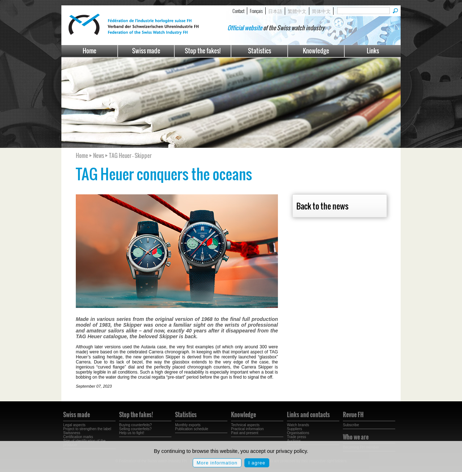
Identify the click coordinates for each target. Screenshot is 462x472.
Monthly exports (188, 425)
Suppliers (294, 429)
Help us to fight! (131, 433)
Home (89, 50)
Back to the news (322, 206)
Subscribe (351, 425)
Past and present (244, 433)
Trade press (296, 437)
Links (373, 50)
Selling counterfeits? (135, 429)
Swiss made (146, 50)
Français (256, 10)
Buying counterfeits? (135, 425)
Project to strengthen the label (87, 429)
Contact (238, 10)
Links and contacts (308, 414)
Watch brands (298, 425)
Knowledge (316, 50)
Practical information (247, 429)
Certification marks (78, 437)
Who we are (356, 437)
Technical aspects (245, 425)
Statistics (259, 50)
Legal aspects (74, 425)
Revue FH (353, 414)
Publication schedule (191, 429)
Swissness (71, 433)
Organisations (298, 433)
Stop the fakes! (203, 50)
